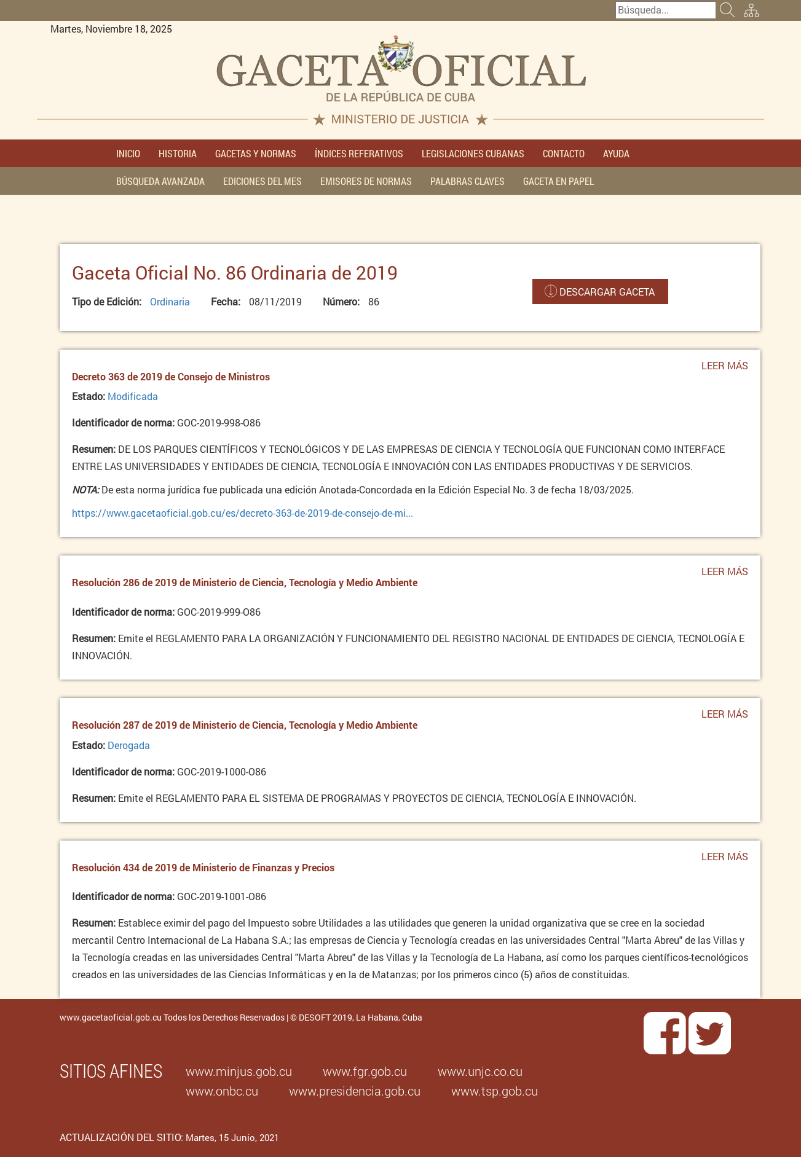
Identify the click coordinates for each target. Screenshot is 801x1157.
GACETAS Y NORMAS (255, 153)
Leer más (724, 368)
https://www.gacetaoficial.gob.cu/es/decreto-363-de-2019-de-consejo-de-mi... (242, 512)
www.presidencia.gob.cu (354, 1091)
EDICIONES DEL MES (262, 181)
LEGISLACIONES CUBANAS (473, 153)
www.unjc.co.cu (480, 1071)
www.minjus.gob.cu (239, 1071)
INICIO (128, 153)
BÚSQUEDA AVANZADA (160, 181)
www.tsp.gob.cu (494, 1091)
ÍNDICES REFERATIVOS (359, 153)
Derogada (129, 745)
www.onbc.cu (222, 1091)
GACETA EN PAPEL (558, 181)
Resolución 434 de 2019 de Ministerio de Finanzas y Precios (203, 867)
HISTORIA (178, 153)
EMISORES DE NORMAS (366, 181)
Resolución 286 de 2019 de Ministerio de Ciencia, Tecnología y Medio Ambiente (244, 582)
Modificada (133, 396)
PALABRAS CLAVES (467, 181)
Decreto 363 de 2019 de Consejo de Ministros (171, 376)
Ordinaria (170, 301)
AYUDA (616, 153)
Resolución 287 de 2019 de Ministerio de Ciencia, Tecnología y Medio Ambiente (244, 724)
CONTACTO (564, 153)
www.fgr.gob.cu (365, 1071)
